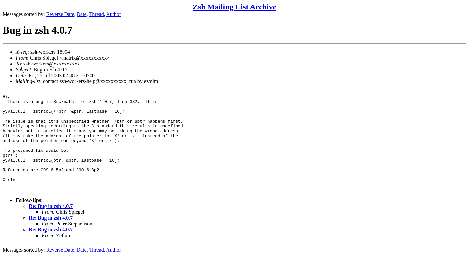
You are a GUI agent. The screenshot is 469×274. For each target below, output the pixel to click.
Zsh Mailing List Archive (234, 7)
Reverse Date (60, 14)
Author (113, 14)
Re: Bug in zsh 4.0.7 (51, 224)
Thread (96, 14)
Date (82, 14)
